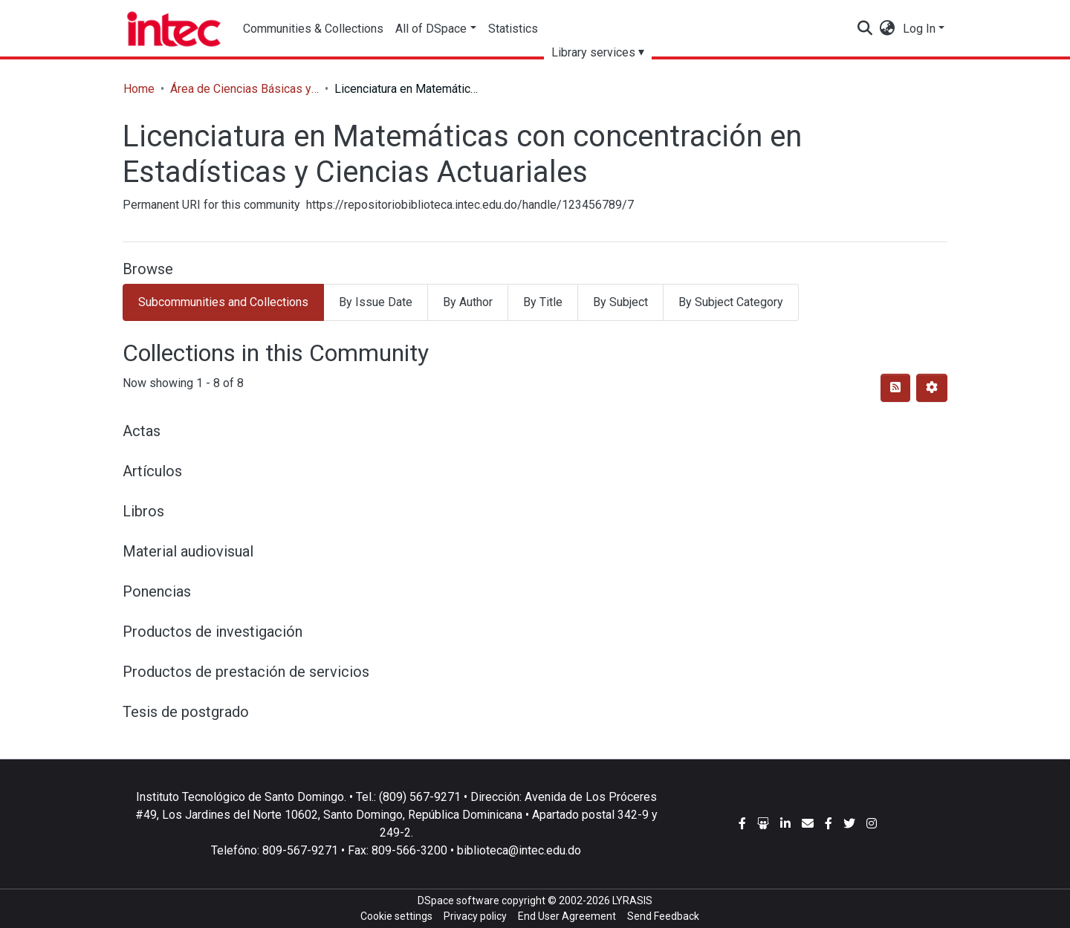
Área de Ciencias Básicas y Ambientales (244, 89)
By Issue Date (375, 302)
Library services (593, 52)
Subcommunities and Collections (223, 302)
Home (139, 89)
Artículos (152, 471)
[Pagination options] (931, 388)
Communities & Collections (313, 29)
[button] (887, 29)
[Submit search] (865, 29)
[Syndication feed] (895, 388)
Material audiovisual (188, 551)
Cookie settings (396, 916)
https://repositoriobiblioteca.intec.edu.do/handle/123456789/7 (470, 205)
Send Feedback (663, 916)
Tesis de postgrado (186, 712)
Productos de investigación (212, 631)
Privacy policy (475, 916)
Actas (141, 431)
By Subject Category (730, 302)
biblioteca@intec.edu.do (519, 850)
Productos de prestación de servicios (246, 672)
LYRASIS (632, 900)
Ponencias (157, 591)
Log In (919, 29)
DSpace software (458, 900)
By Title (542, 302)
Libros (143, 511)
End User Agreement (567, 916)
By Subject (620, 302)
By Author (468, 302)
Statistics (513, 29)
